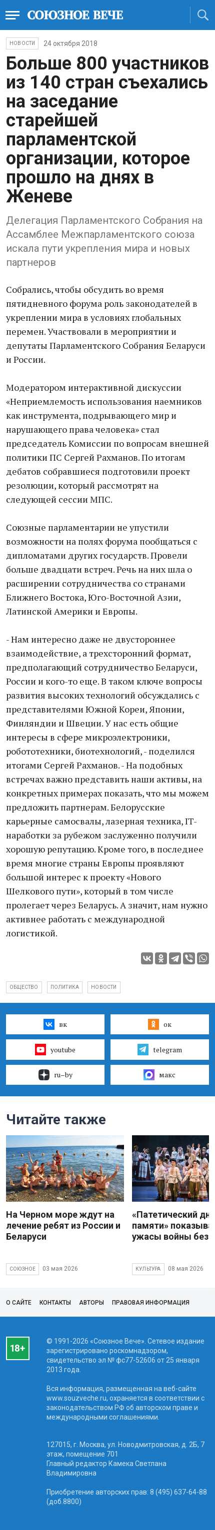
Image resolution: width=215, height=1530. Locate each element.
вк (55, 1024)
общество (24, 987)
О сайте (19, 1302)
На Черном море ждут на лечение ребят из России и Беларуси (63, 1225)
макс (160, 1074)
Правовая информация (151, 1302)
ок (160, 1024)
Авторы (91, 1302)
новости (103, 987)
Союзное (23, 1269)
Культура (148, 1269)
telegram (160, 1049)
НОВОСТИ (22, 43)
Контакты (55, 1302)
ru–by (55, 1074)
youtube (55, 1049)
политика (65, 987)
